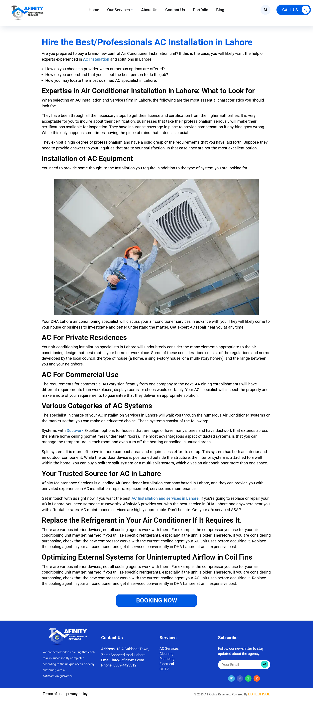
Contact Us (175, 9)
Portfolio (200, 9)
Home (94, 9)
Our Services (118, 9)
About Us (149, 9)
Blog (220, 9)
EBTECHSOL (259, 694)
